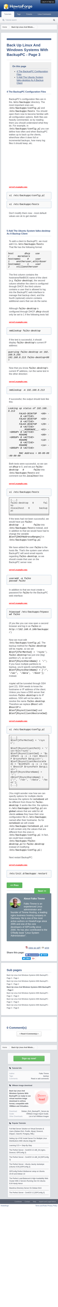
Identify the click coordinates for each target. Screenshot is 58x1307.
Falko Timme (44, 1074)
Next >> (42, 891)
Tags (19, 14)
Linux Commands (44, 14)
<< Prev (14, 885)
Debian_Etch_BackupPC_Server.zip (35, 1111)
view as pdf (34, 948)
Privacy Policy (52, 1206)
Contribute (18, 1201)
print (47, 948)
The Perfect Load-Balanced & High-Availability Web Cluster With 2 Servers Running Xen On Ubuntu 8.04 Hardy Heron (28, 1181)
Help (34, 1201)
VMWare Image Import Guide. (37, 1114)
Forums (29, 14)
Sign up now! (29, 1058)
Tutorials (7, 14)
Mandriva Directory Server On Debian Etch (25, 1188)
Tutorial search (11, 20)
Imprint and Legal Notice (47, 1201)
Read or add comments (40, 1079)
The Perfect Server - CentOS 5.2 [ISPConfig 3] (26, 1193)
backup (46, 1076)
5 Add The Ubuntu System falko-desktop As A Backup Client (30, 80)
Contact (27, 1201)
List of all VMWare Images (39, 1116)
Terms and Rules (41, 1206)
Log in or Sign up (48, 2)
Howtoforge (5, 1206)
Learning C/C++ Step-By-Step (20, 1145)
